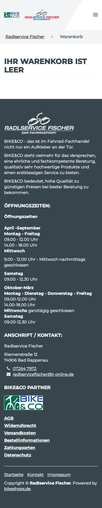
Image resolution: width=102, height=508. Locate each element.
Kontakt (35, 474)
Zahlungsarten (19, 447)
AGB (8, 418)
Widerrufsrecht (20, 425)
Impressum (59, 474)
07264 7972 (24, 368)
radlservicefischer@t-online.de (43, 374)
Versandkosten (20, 433)
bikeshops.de (17, 488)
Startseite (13, 474)
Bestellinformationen (27, 440)
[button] (95, 15)
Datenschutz (17, 455)
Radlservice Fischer (24, 36)
